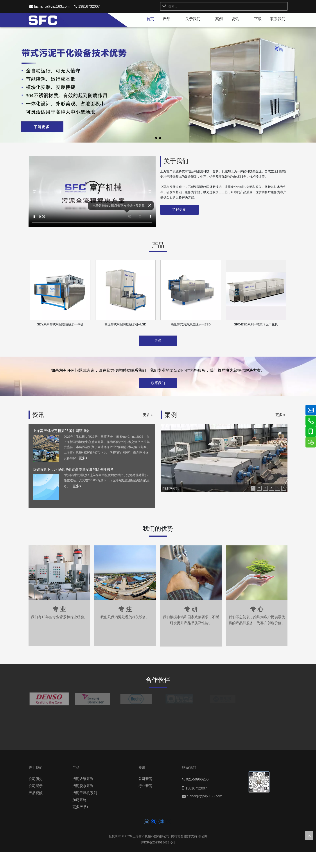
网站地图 (177, 836)
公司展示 (36, 786)
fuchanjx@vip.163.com (52, 6)
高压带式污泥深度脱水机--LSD (125, 324)
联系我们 (158, 383)
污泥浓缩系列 (82, 779)
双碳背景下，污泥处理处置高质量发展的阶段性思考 (73, 469)
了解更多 (179, 209)
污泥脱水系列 (82, 786)
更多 (158, 340)
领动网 (202, 836)
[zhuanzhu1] (59, 572)
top (309, 835)
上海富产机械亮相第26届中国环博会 (61, 431)
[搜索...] (227, 6)
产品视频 (36, 793)
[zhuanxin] (256, 572)
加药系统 (79, 800)
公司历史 (36, 779)
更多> (83, 458)
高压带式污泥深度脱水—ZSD (191, 324)
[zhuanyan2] (191, 572)
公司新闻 (145, 779)
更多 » (148, 415)
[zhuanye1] (125, 572)
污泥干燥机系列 (84, 793)
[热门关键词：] (164, 6)
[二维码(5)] (259, 777)
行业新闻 (145, 786)
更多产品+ (80, 807)
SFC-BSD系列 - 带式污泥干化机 (256, 324)
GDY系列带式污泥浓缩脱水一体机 (60, 324)
